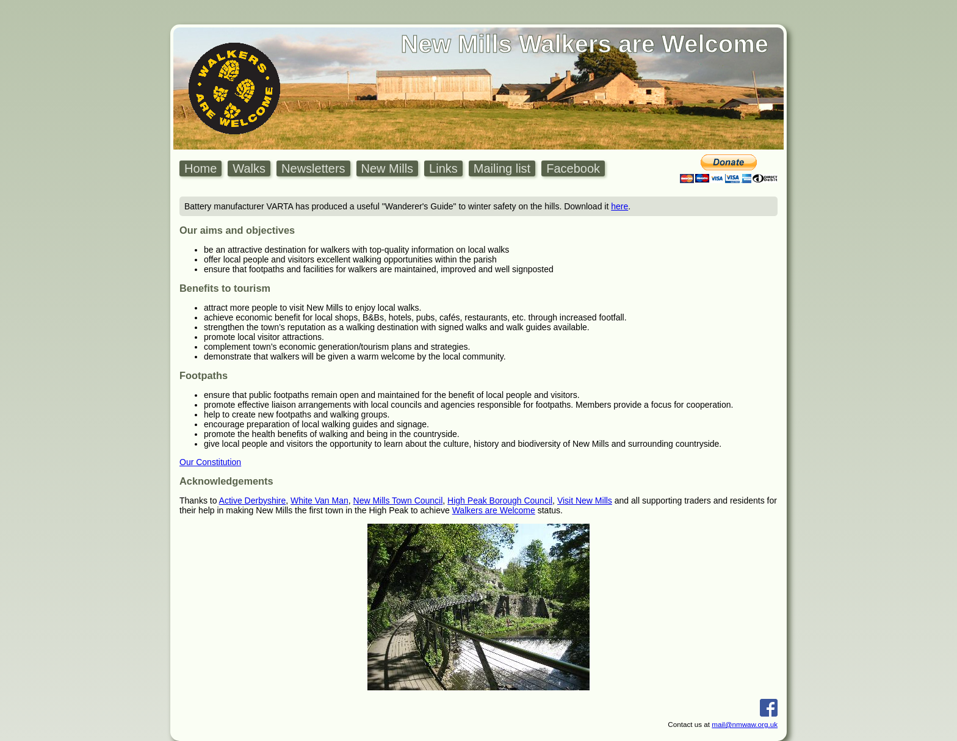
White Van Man (319, 500)
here (619, 206)
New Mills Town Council (398, 500)
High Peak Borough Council (499, 500)
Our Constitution (210, 462)
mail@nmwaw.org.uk (745, 724)
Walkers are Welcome (493, 510)
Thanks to (199, 500)
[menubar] (395, 169)
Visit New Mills (584, 500)
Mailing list (502, 168)
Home (200, 168)
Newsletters (313, 168)
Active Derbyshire (252, 500)
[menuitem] (203, 169)
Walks (249, 168)
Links (443, 168)
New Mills (387, 168)
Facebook (573, 168)
